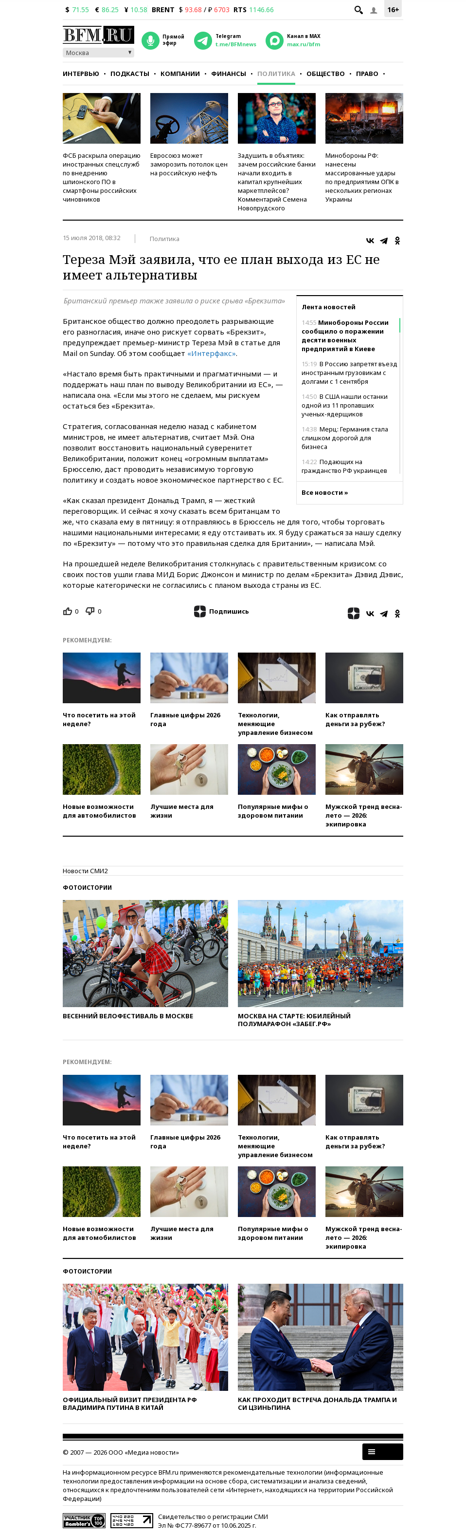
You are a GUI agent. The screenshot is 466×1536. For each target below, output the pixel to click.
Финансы (228, 73)
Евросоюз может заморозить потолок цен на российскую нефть (189, 164)
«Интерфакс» (211, 353)
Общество (325, 73)
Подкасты (129, 73)
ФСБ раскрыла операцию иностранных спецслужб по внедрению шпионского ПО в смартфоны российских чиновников (102, 177)
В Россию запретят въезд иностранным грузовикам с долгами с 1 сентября (349, 372)
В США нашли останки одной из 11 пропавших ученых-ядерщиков (345, 405)
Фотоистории (87, 887)
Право (367, 73)
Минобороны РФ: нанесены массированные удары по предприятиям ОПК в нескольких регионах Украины (362, 177)
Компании (180, 73)
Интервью (81, 73)
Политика (276, 73)
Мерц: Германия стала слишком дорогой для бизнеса (345, 438)
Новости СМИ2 (85, 870)
